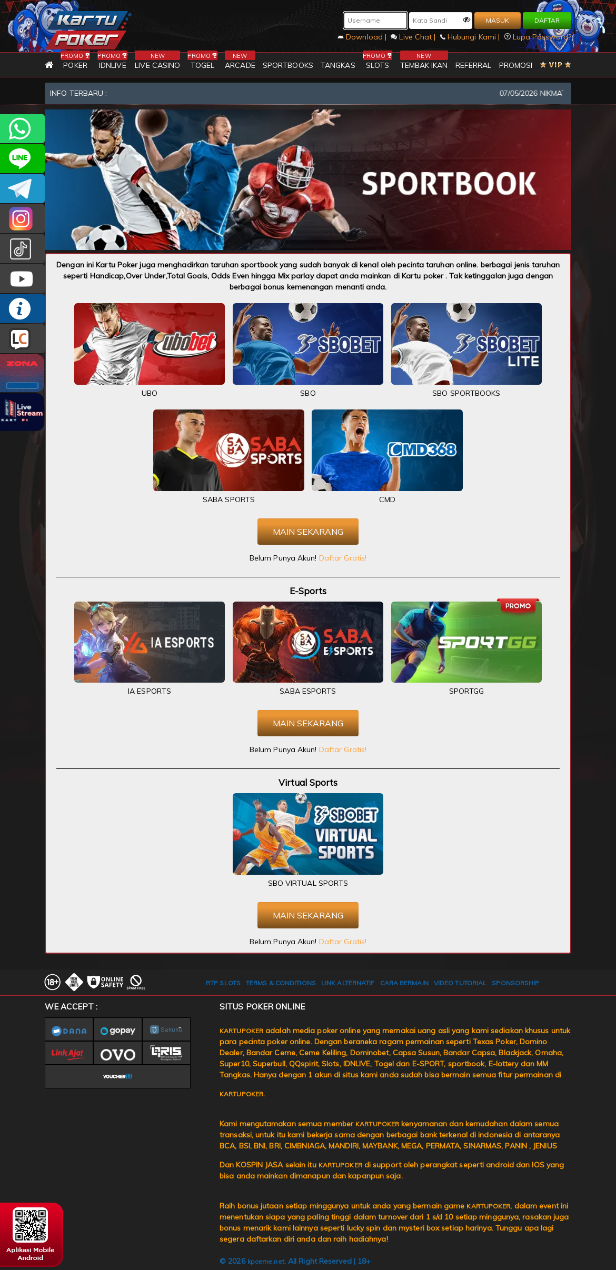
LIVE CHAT (22, 338)
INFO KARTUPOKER (22, 308)
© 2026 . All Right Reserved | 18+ (295, 1261)
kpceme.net (265, 1261)
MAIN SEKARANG (308, 531)
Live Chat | (414, 37)
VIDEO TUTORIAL (460, 983)
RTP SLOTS (223, 983)
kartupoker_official (22, 158)
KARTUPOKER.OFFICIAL (22, 278)
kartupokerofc (22, 248)
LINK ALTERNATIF (348, 983)
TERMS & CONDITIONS (281, 983)
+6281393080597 (22, 128)
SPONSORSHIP (515, 983)
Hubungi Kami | (471, 37)
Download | (363, 37)
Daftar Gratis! (342, 558)
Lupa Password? (538, 37)
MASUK (497, 20)
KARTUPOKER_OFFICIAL (22, 218)
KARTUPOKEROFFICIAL (22, 188)
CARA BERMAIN (404, 983)
